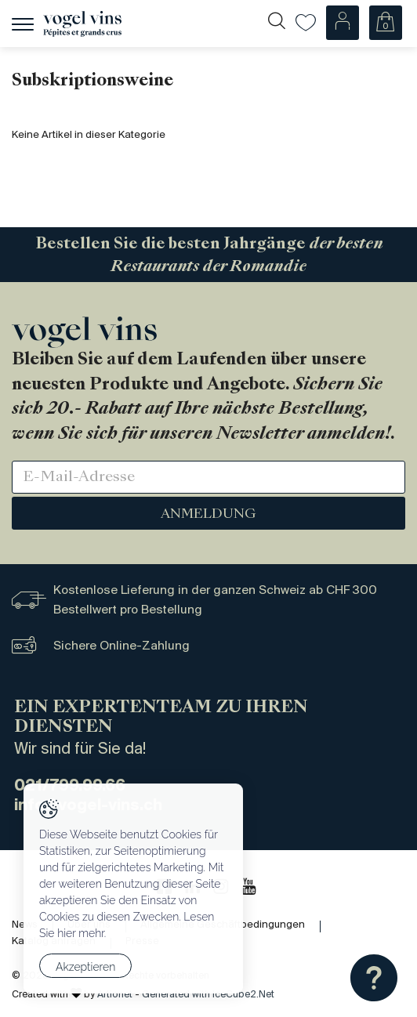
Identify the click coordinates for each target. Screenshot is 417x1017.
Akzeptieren (85, 967)
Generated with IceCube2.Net (208, 995)
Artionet (114, 995)
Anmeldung (208, 514)
